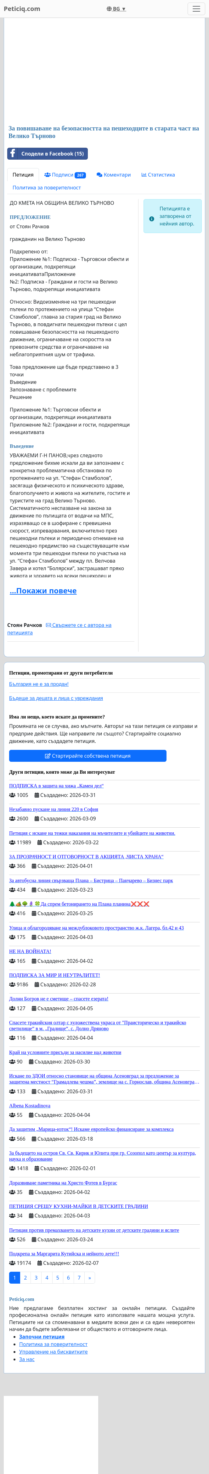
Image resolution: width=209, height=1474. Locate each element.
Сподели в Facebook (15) (46, 153)
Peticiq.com (22, 8)
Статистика (158, 174)
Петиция (23, 174)
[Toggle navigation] (196, 9)
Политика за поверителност (47, 187)
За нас (27, 1359)
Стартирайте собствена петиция (88, 755)
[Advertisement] (104, 72)
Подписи (65, 174)
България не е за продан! (39, 684)
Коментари (114, 174)
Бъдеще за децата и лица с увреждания (56, 698)
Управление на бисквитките (53, 1351)
